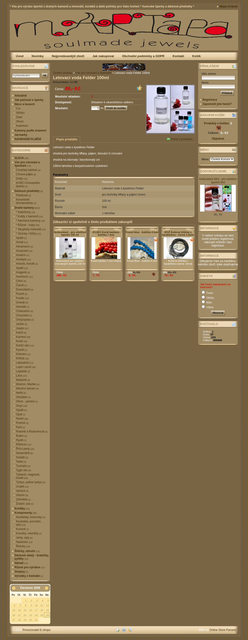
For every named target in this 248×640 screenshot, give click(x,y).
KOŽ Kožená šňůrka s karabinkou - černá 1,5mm (178, 233)
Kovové (22, 529)
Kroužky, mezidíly (28, 533)
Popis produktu (66, 139)
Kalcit (21, 332)
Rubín (21, 436)
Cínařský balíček (28, 170)
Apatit (21, 238)
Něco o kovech (25, 104)
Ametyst (23, 259)
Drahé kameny (27, 207)
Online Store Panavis (222, 630)
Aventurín (24, 276)
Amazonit (24, 250)
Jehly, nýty (24, 537)
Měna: (206, 159)
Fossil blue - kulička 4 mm (142, 232)
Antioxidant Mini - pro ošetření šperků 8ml (218, 180)
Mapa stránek (228, 6)
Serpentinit (24, 453)
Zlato (19, 117)
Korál (21, 341)
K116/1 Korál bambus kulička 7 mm (106, 233)
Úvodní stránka (62, 73)
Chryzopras (25, 319)
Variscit (22, 490)
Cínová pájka (26, 174)
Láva (21, 375)
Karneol (23, 337)
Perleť (22, 418)
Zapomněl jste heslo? (217, 104)
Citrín (21, 281)
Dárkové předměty (29, 191)
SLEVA (21, 158)
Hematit (22, 306)
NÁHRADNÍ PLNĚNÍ (28, 139)
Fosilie (22, 298)
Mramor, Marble (27, 384)
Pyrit (20, 427)
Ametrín (22, 255)
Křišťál (22, 358)
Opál (20, 414)
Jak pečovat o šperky (29, 100)
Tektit (21, 461)
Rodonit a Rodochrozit (32, 431)
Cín (18, 108)
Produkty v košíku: (218, 123)
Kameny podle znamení (30, 130)
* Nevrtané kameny (30, 220)
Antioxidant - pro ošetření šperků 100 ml (70, 233)
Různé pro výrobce (30, 567)
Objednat (218, 138)
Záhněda (23, 499)
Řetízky (23, 546)
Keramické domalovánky (26, 201)
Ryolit (21, 440)
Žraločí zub (24, 503)
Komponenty (25, 512)
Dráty (21, 178)
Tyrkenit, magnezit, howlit (28, 476)
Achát (22, 242)
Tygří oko (23, 470)
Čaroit (21, 285)
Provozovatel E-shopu (37, 630)
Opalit (21, 410)
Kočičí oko (25, 345)
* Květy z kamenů (29, 216)
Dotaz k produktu (179, 139)
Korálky (22, 508)
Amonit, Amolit (27, 263)
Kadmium (22, 125)
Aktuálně (21, 95)
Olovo (19, 121)
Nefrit (21, 392)
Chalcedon (24, 311)
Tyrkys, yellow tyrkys (30, 482)
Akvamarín (24, 246)
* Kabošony (25, 212)
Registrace (209, 99)
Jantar (21, 324)
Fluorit (21, 293)
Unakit (22, 486)
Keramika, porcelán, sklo (28, 523)
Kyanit (21, 349)
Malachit (23, 380)
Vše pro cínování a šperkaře (27, 164)
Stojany (21, 571)
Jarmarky (21, 135)
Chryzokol (24, 315)
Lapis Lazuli (26, 367)
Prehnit (22, 423)
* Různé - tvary (27, 225)
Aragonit (23, 272)
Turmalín (23, 466)
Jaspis (22, 328)
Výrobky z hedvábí (29, 576)
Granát (22, 302)
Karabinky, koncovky (30, 517)
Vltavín (22, 495)
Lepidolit (23, 371)
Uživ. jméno (209, 73)
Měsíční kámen (27, 388)
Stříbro (20, 113)
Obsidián (23, 397)
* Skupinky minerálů (31, 229)
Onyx (21, 405)
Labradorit (24, 362)
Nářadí (21, 563)
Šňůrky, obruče (27, 551)
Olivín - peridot (27, 401)
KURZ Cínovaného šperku (28, 184)
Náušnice (24, 542)
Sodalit (22, 457)
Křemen (23, 354)
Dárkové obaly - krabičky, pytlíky (32, 557)
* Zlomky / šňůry (28, 233)
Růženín (23, 444)
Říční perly (25, 448)
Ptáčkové (23, 195)
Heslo (205, 82)
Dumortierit (24, 289)
